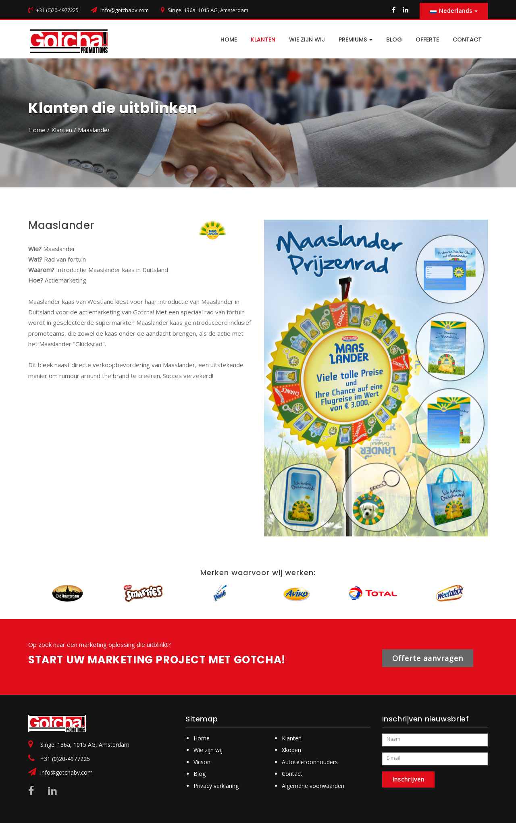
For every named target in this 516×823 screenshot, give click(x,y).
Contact (292, 773)
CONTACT (467, 39)
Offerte (427, 39)
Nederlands (454, 11)
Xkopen (291, 750)
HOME (229, 39)
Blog (200, 773)
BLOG (394, 39)
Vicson (202, 762)
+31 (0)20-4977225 (65, 759)
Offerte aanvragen (427, 658)
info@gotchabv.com (124, 10)
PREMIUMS (355, 39)
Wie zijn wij (307, 39)
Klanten (263, 39)
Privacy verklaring (216, 786)
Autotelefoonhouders (310, 762)
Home (37, 130)
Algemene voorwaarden (313, 786)
